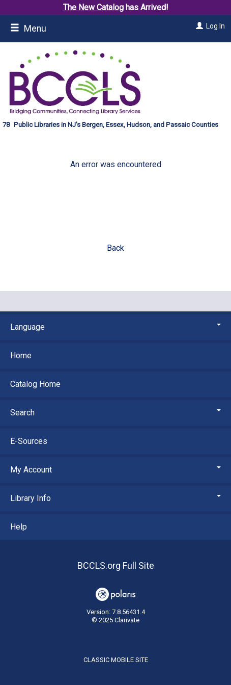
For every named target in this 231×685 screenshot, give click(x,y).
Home (21, 355)
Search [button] (115, 412)
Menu (28, 28)
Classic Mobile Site (115, 660)
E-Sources (28, 441)
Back (115, 248)
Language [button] (115, 327)
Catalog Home (35, 384)
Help (18, 527)
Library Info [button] (115, 498)
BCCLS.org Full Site (115, 565)
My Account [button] (115, 470)
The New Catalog (93, 7)
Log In (215, 26)
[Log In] (198, 26)
